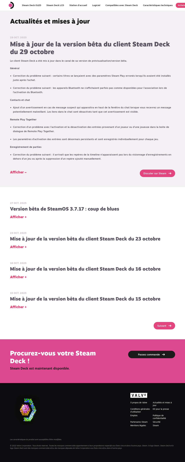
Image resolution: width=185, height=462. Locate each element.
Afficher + (18, 217)
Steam (156, 425)
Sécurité (156, 422)
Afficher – (18, 172)
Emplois (133, 415)
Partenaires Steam (139, 422)
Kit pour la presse (161, 409)
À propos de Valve (138, 402)
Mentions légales (138, 425)
